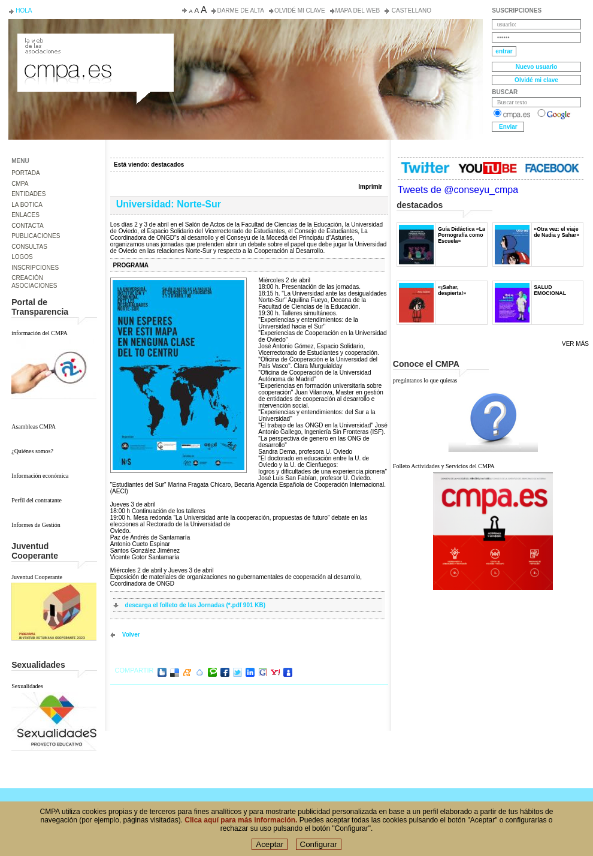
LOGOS (22, 257)
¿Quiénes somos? (32, 451)
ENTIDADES (28, 194)
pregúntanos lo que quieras (425, 380)
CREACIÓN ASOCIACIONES (34, 282)
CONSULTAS (29, 246)
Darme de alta (240, 10)
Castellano (410, 10)
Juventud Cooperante (36, 577)
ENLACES (25, 215)
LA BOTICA (27, 204)
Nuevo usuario (536, 67)
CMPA (19, 183)
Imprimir (370, 186)
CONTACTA (27, 225)
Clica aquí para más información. (240, 823)
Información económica (39, 475)
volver (131, 634)
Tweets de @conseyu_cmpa (458, 190)
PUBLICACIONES (35, 236)
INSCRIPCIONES (35, 267)
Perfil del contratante (36, 500)
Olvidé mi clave (299, 10)
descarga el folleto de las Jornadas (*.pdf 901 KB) (195, 605)
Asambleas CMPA (33, 426)
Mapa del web (357, 10)
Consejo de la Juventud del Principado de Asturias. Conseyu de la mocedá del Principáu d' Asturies (94, 44)
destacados (167, 164)
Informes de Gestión (35, 525)
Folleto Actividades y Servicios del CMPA (444, 466)
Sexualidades (27, 686)
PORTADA (25, 173)
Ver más (575, 343)
